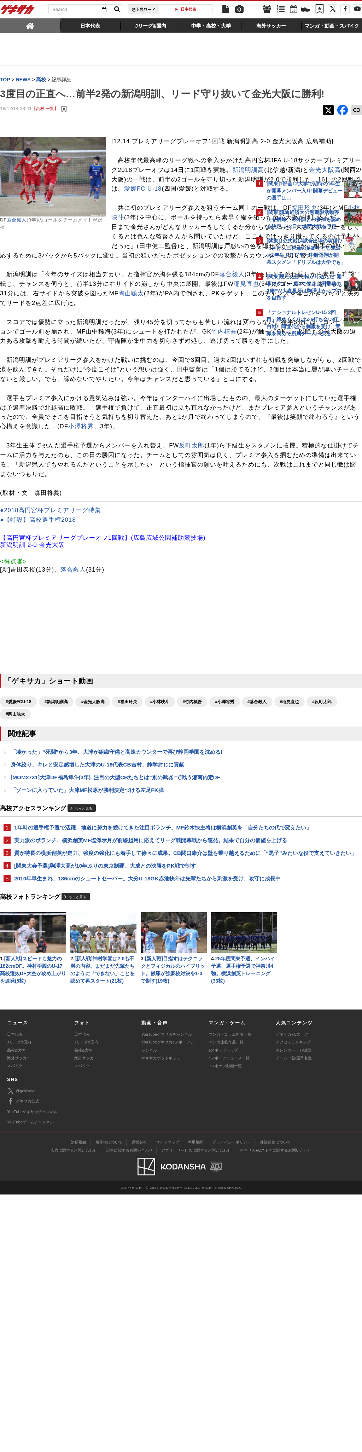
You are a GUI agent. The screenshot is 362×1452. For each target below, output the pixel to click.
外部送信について (275, 1400)
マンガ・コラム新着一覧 (230, 1292)
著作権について (109, 1400)
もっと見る (83, 958)
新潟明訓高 (140, 212)
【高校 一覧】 (45, 123)
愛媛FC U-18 (165, 241)
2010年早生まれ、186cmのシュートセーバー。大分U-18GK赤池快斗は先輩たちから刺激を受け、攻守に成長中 (126, 1057)
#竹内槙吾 (192, 849)
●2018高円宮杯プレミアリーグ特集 (50, 658)
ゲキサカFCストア (292, 1292)
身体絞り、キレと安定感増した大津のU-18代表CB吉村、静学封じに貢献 (97, 913)
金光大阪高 (217, 212)
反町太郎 (191, 583)
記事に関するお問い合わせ (129, 1408)
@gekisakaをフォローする (295, 447)
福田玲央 (193, 270)
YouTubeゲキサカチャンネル (166, 1292)
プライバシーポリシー (231, 1400)
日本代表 (188, 9)
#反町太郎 (112, 862)
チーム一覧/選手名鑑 (294, 1315)
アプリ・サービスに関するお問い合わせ (196, 1408)
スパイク (15, 1323)
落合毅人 (17, 234)
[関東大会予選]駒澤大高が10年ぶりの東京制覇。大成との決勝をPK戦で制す (105, 1040)
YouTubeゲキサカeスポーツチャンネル (167, 1304)
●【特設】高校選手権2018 (38, 667)
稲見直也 (137, 364)
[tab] (30, 25)
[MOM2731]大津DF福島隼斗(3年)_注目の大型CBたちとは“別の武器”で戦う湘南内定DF (115, 926)
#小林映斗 (160, 849)
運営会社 (139, 1400)
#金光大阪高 (93, 849)
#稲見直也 (80, 862)
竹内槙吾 (113, 422)
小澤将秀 (214, 555)
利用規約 (195, 1400)
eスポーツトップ (223, 1308)
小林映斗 (12, 279)
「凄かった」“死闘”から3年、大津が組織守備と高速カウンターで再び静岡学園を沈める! (116, 900)
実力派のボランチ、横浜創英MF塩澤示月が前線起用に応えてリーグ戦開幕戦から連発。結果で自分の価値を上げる (124, 1002)
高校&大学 (16, 1308)
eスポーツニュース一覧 (229, 1315)
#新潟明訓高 (56, 849)
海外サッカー (18, 1315)
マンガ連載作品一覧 (226, 1300)
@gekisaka (21, 1349)
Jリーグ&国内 (19, 1300)
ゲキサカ (17, 11)
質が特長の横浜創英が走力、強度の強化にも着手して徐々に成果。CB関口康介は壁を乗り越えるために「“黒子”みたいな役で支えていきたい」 (124, 1023)
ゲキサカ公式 (23, 1359)
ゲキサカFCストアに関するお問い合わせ (275, 1408)
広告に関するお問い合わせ (74, 1408)
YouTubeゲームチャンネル (30, 1379)
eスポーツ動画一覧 (225, 1323)
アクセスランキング (293, 1300)
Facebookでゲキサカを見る (296, 462)
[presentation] (30, 25)
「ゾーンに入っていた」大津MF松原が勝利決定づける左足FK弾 (87, 939)
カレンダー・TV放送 (294, 1308)
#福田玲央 (127, 849)
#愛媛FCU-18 (18, 849)
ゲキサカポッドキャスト (162, 1315)
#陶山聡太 (145, 862)
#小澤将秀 (15, 862)
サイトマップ (167, 1400)
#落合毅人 (48, 862)
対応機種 (79, 1400)
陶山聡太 (144, 374)
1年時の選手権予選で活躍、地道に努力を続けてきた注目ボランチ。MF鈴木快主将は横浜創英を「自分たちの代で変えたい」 (125, 981)
